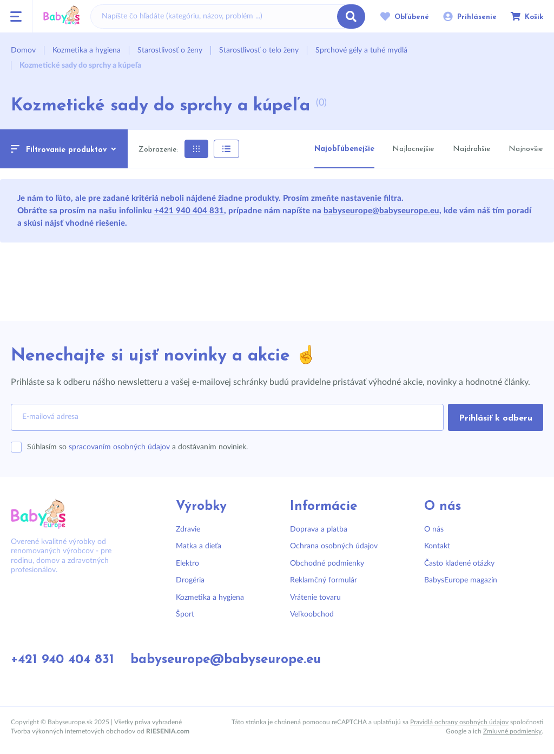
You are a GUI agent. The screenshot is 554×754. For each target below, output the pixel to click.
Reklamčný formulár (323, 580)
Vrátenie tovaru (315, 597)
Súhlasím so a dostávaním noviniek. (137, 447)
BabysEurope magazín (460, 580)
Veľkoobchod (312, 614)
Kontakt (437, 546)
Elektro (187, 563)
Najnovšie (526, 149)
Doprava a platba (318, 529)
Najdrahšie (471, 149)
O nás (434, 529)
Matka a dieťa (198, 546)
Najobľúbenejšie (344, 149)
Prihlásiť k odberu (495, 418)
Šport (185, 614)
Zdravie (188, 529)
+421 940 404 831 (189, 211)
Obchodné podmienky (327, 563)
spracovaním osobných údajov (119, 447)
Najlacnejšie (413, 149)
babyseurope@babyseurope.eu (381, 211)
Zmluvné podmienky (512, 731)
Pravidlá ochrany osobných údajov (459, 722)
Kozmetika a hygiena (210, 597)
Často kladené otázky (459, 563)
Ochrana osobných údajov (334, 546)
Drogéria (190, 580)
